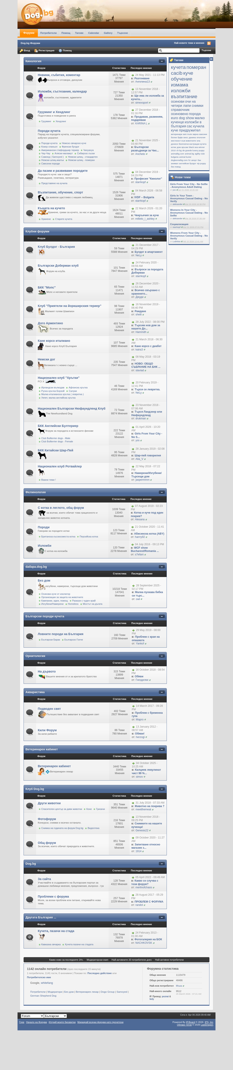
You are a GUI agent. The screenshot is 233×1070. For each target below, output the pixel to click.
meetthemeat (143, 809)
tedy (151, 999)
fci (189, 160)
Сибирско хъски (86, 153)
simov (139, 776)
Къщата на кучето (51, 208)
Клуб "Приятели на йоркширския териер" (69, 306)
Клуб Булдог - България (56, 246)
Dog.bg (31, 863)
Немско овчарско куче (74, 143)
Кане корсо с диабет (148, 346)
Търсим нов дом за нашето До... (145, 327)
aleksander (178, 204)
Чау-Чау (45, 153)
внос (185, 137)
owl (138, 599)
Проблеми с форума (53, 896)
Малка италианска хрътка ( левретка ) (62, 394)
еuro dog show (182, 118)
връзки (185, 147)
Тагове (79, 32)
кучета (178, 67)
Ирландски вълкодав (52, 387)
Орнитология (35, 656)
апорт (194, 160)
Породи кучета (49, 131)
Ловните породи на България (61, 634)
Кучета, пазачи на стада (56, 931)
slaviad (139, 370)
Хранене (46, 219)
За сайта (44, 879)
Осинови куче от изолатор (55, 594)
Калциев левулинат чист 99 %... (146, 771)
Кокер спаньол (49, 146)
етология (201, 137)
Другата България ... (41, 917)
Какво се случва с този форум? (144, 882)
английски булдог (187, 163)
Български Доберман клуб (58, 265)
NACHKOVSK (143, 942)
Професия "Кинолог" (148, 178)
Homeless (73, 604)
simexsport (141, 102)
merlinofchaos (143, 887)
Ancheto (140, 154)
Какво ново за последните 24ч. (66, 959)
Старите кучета (63, 219)
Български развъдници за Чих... (145, 149)
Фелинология (36, 492)
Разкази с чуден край (84, 600)
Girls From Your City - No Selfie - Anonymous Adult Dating (189, 185)
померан (196, 67)
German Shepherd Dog (43, 995)
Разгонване (141, 78)
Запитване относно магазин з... (145, 846)
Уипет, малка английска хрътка (58, 397)
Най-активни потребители (169, 959)
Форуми (28, 32)
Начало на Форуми (36, 1022)
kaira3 (139, 349)
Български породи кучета (45, 616)
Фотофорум (47, 819)
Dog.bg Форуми (30, 43)
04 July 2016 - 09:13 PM (149, 544)
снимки (197, 105)
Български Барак (50, 639)
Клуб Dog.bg (35, 789)
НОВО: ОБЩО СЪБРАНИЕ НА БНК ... (145, 365)
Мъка (179, 985)
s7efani (139, 554)
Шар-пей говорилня (148, 455)
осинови (177, 101)
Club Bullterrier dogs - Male (55, 438)
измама (179, 85)
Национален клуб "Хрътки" (59, 377)
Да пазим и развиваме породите (63, 170)
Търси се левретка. (147, 389)
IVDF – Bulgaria (144, 197)
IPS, (209, 1022)
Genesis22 (141, 830)
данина (192, 137)
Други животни (49, 803)
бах (199, 160)
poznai (165, 996)
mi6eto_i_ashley (144, 218)
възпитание (184, 96)
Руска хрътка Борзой (52, 391)
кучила (198, 126)
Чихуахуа (88, 150)
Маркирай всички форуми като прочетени (100, 1022)
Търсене (122, 32)
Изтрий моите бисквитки (62, 1022)
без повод (176, 166)
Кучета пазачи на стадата (79, 944)
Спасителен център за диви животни (61, 809)
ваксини (203, 134)
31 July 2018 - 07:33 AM (150, 802)
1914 (138, 851)
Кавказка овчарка (51, 944)
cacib (176, 73)
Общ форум (47, 843)
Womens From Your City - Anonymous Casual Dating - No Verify (189, 235)
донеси (174, 144)
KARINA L (141, 123)
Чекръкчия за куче (146, 215)
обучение (181, 79)
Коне (89, 809)
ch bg (179, 150)
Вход (25, 50)
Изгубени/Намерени (52, 604)
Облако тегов (184, 1024)
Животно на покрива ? (149, 806)
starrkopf (176, 227)
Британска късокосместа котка (58, 536)
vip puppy (201, 163)
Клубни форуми (37, 231)
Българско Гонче (73, 639)
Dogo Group (108, 991)
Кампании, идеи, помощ (54, 600)
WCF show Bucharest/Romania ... (145, 549)
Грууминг (46, 121)
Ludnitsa (176, 241)
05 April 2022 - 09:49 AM (150, 877)
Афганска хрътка (78, 387)
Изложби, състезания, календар (62, 91)
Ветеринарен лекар (87, 991)
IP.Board (190, 1022)
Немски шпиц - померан (81, 160)
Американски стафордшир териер (60, 150)
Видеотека (93, 828)
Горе (21, 1022)
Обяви (139, 676)
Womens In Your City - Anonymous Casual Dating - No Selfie (189, 212)
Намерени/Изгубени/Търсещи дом (146, 475)
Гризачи (100, 809)
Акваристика (35, 692)
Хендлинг (61, 121)
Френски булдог (70, 146)
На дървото (47, 671)
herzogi (140, 737)
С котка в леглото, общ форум (61, 507)
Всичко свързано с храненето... (145, 292)
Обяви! (140, 733)
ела (198, 140)
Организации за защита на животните (62, 597)
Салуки (73, 391)
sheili (138, 314)
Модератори (55, 991)
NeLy (138, 255)
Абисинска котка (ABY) (149, 533)
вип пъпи (187, 134)
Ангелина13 (142, 81)
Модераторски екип (97, 959)
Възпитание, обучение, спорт (60, 192)
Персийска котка (89, 536)
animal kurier (185, 157)
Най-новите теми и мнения (189, 43)
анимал (174, 163)
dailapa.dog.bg (36, 566)
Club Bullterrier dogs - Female (57, 441)
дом (179, 147)
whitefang (47, 982)
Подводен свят (49, 708)
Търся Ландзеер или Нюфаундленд (146, 413)
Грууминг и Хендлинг (54, 112)
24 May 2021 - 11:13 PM (149, 74)
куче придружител (185, 130)
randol (139, 904)
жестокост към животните (183, 140)
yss (174, 190)
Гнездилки (142, 679)
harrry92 (140, 536)
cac (189, 126)
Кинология (34, 61)
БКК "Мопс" (47, 287)
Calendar (93, 32)
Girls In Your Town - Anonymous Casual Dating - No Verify (189, 198)
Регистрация (44, 50)
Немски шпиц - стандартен (83, 157)
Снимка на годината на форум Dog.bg (62, 828)
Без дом (44, 580)
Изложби (44, 545)
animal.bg (189, 153)
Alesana (140, 519)
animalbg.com (177, 153)
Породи (44, 527)
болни (174, 137)
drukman (140, 418)
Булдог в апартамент (148, 251)
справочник (180, 110)
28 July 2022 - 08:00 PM (150, 321)
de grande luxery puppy (193, 150)
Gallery (108, 32)
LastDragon (207, 1024)
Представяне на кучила (54, 183)
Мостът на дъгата (92, 604)
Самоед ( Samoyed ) (52, 157)
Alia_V (139, 458)
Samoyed (122, 991)
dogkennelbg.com (179, 160)
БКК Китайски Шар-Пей (55, 450)
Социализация (179, 224)
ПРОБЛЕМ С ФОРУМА (149, 901)
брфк (180, 137)
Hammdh (140, 332)
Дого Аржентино (50, 323)
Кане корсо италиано (54, 340)
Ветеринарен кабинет (42, 749)
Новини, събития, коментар (59, 75)
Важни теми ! (48, 479)
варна (196, 134)
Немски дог (46, 359)
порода (195, 114)
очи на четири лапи (183, 103)
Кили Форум (47, 730)
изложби (180, 90)
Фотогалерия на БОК (148, 939)
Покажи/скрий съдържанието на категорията (162, 61)
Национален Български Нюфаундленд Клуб (72, 408)
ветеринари (176, 134)
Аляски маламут (64, 153)
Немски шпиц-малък (52, 160)
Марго (139, 719)
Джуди (139, 296)
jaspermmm (142, 479)
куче (188, 73)
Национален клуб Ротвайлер (60, 466)
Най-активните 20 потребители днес (132, 959)
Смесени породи (50, 163)
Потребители (48, 32)
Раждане (140, 311)
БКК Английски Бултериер (58, 426)
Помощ (65, 32)
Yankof (140, 643)
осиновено (179, 114)
